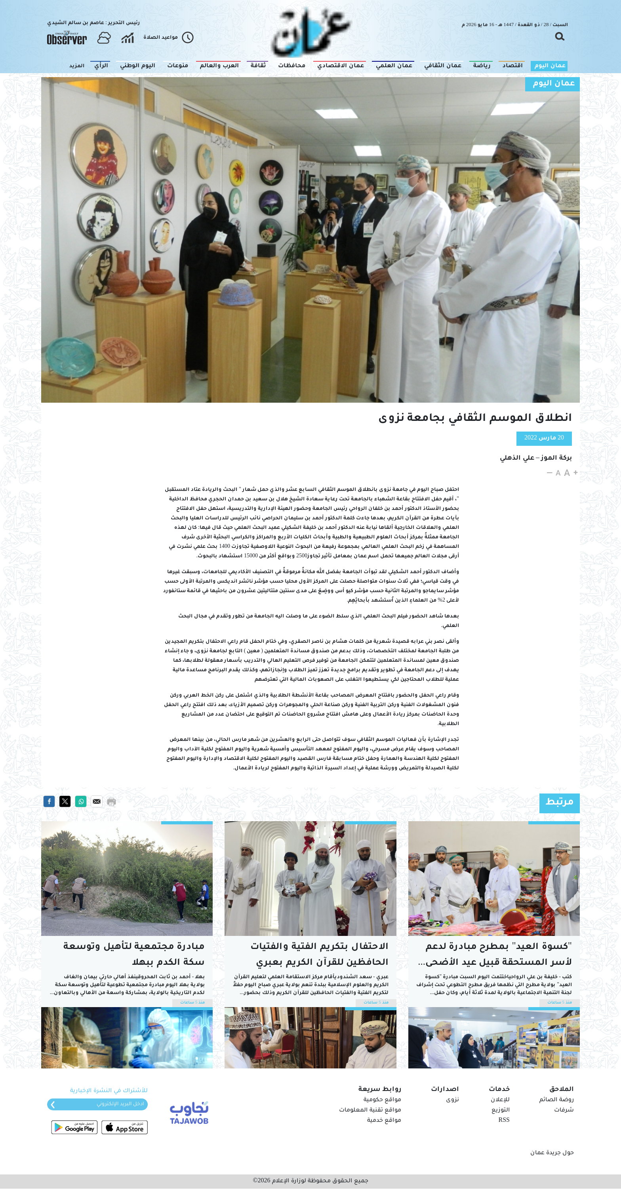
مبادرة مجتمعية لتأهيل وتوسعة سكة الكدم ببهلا (134, 955)
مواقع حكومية (382, 1100)
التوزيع (500, 1111)
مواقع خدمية (384, 1121)
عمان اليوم (554, 84)
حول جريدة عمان (552, 1153)
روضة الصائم (556, 1100)
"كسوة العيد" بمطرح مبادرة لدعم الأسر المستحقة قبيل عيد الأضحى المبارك (497, 957)
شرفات (564, 1111)
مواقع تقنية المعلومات (370, 1111)
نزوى (452, 1100)
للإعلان (500, 1100)
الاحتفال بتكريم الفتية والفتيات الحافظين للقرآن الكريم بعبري (319, 955)
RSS (504, 1121)
